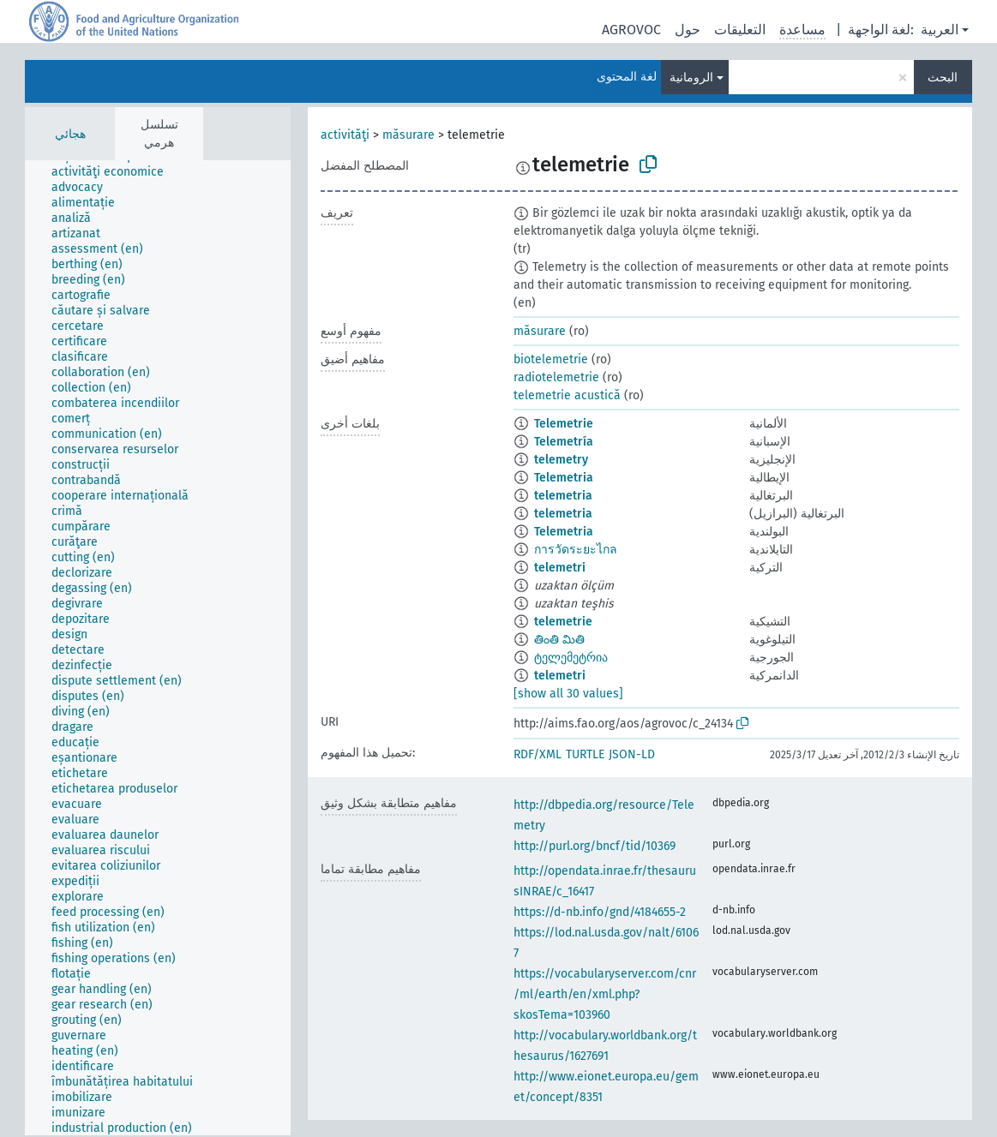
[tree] (158, 647)
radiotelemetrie (556, 377)
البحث (943, 77)
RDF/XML (538, 754)
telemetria (563, 495)
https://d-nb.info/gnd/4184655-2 (600, 912)
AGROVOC (631, 29)
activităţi (345, 135)
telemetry (561, 459)
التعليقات (740, 29)
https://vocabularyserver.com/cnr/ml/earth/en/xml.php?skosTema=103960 (605, 994)
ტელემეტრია (571, 657)
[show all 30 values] (568, 693)
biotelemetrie (551, 359)
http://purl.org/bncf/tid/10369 (595, 846)
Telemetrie (563, 423)
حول (687, 29)
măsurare (408, 135)
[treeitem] (115, 172)
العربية (939, 29)
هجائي (70, 134)
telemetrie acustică (567, 395)
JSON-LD (632, 754)
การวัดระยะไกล (575, 549)
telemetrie (563, 621)
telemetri (560, 567)
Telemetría (563, 441)
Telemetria (563, 477)
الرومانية (691, 77)
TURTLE (585, 754)
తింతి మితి (559, 639)
